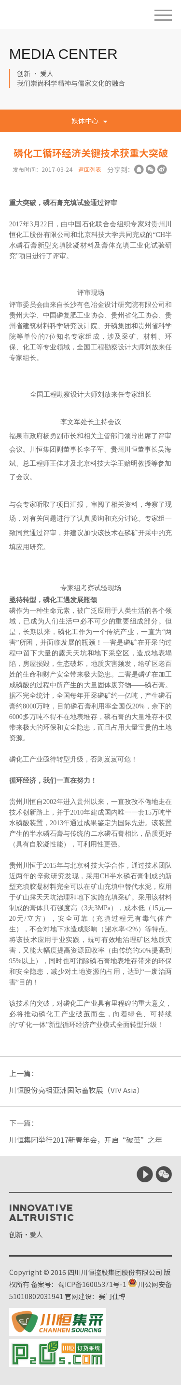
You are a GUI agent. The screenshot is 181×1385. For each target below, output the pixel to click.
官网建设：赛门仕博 (95, 1296)
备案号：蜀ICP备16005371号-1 (78, 1284)
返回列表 (89, 169)
